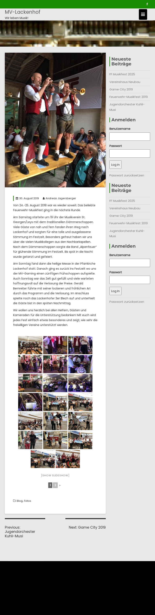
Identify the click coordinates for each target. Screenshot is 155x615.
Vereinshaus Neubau (124, 82)
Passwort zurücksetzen (126, 175)
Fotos (27, 501)
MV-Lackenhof (22, 12)
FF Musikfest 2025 (122, 74)
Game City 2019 (121, 89)
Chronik (10, 568)
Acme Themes (138, 606)
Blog (20, 501)
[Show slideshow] (55, 475)
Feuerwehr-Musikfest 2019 (128, 97)
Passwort (115, 146)
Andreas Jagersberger (59, 198)
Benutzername (119, 129)
